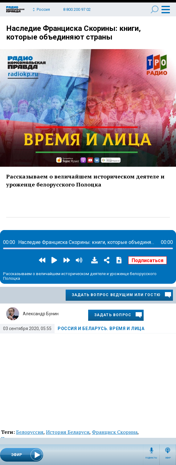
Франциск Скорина (114, 432)
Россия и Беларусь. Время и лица (101, 328)
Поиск (154, 9)
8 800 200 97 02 (77, 9)
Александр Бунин (41, 313)
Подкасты (151, 458)
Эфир (168, 458)
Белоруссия (29, 432)
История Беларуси (67, 432)
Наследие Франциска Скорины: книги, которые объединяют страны (73, 32)
